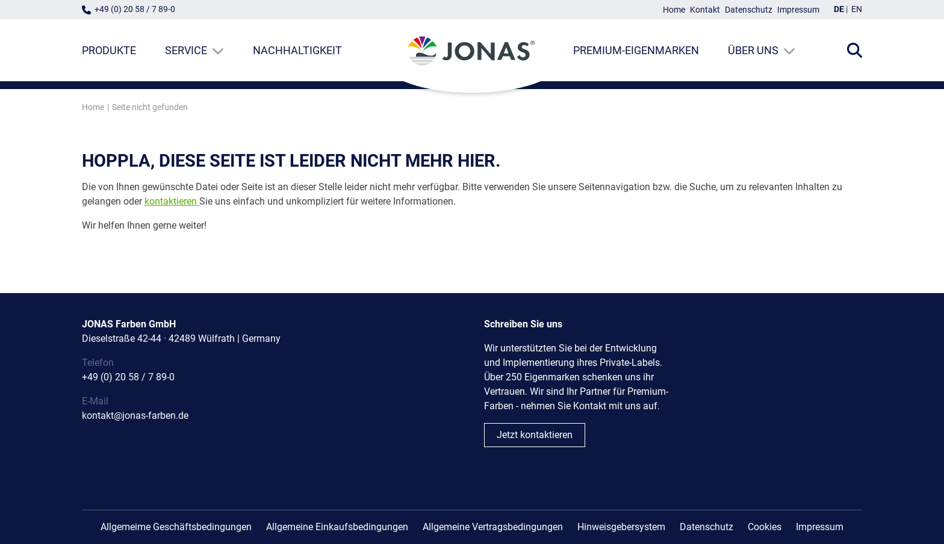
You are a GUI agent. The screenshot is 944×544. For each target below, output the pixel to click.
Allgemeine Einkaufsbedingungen (337, 527)
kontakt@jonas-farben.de (135, 415)
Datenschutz (748, 10)
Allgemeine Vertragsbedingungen (493, 527)
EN (856, 9)
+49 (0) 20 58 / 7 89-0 (135, 9)
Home (674, 10)
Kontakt (705, 10)
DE (839, 9)
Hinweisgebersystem (621, 527)
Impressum (798, 10)
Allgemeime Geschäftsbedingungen (176, 527)
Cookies (764, 527)
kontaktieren (170, 201)
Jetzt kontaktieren (535, 434)
